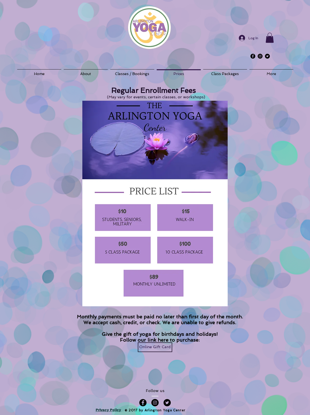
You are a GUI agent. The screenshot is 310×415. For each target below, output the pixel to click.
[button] (269, 38)
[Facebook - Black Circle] (252, 56)
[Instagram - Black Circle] (260, 56)
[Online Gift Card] (155, 347)
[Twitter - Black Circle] (267, 56)
